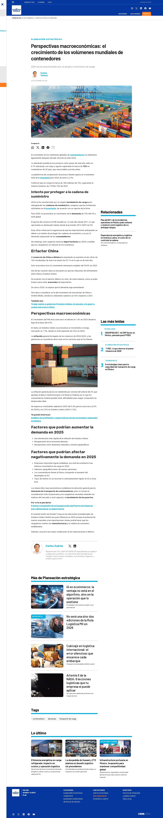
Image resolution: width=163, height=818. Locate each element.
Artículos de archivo (71, 802)
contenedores (77, 155)
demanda (45, 178)
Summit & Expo (29, 793)
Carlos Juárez (44, 74)
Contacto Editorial (100, 793)
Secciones (122, 14)
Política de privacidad (131, 793)
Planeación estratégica (46, 39)
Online (26, 790)
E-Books (41, 2)
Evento (147, 14)
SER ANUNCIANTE (100, 796)
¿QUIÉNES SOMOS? (129, 796)
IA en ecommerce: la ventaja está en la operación (39, 18)
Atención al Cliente (100, 799)
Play (50, 2)
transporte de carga (67, 719)
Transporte (68, 796)
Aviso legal (127, 799)
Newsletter (29, 2)
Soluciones (135, 14)
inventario (51, 208)
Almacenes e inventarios (73, 799)
